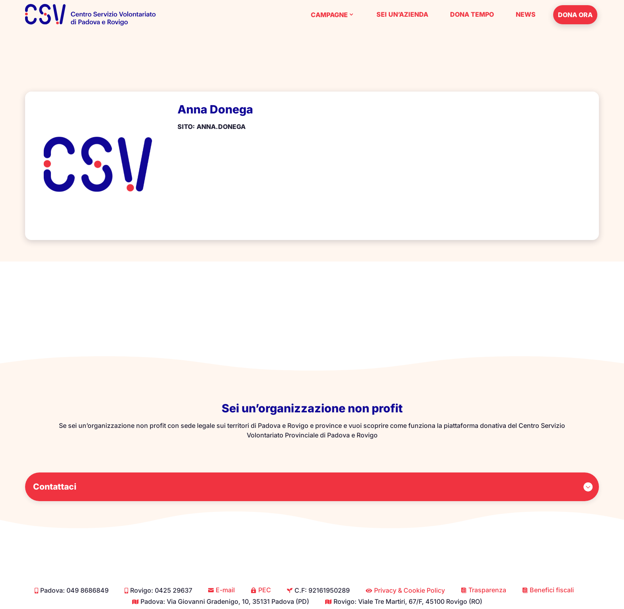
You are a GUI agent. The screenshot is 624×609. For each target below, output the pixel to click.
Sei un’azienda (402, 14)
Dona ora (575, 15)
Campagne (329, 15)
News (526, 14)
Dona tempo (472, 14)
